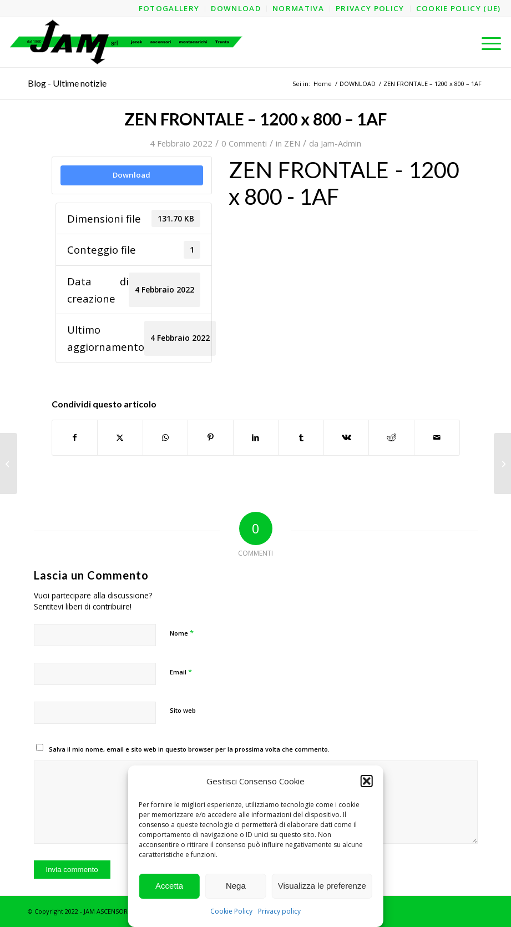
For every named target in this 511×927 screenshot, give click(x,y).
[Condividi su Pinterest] (210, 437)
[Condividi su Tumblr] (301, 437)
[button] (366, 781)
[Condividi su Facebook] (75, 437)
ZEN (292, 143)
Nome (182, 633)
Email (181, 672)
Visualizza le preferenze (322, 885)
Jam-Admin (341, 143)
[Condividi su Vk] (346, 437)
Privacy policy (279, 911)
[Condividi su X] (120, 437)
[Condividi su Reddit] (391, 437)
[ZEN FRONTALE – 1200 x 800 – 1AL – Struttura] (502, 463)
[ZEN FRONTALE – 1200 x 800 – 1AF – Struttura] (8, 463)
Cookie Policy (231, 911)
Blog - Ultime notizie (67, 83)
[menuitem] (169, 9)
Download (131, 175)
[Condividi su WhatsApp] (165, 437)
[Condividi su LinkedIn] (256, 437)
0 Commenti (244, 143)
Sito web (183, 710)
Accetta (169, 885)
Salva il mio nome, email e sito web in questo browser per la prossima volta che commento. (189, 749)
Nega (236, 885)
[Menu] (485, 42)
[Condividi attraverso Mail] (436, 437)
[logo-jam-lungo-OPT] (127, 42)
